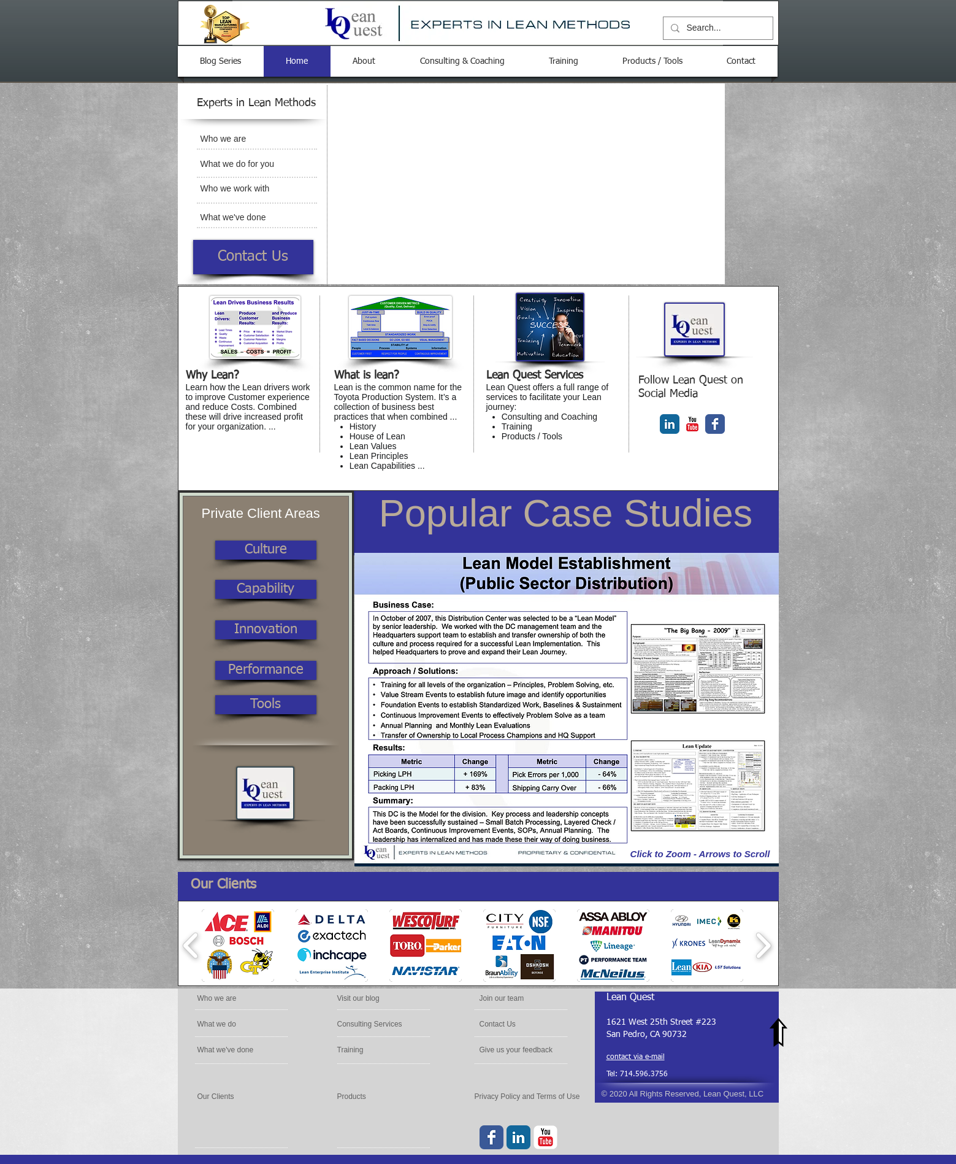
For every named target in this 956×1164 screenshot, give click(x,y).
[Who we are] (247, 139)
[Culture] (265, 550)
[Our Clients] (230, 1096)
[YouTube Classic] (692, 424)
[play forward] (763, 946)
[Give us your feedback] (518, 1050)
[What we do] (232, 1024)
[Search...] (717, 28)
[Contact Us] (253, 257)
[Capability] (265, 589)
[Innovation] (265, 629)
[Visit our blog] (373, 998)
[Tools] (265, 704)
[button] (566, 709)
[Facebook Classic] (715, 424)
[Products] (370, 1096)
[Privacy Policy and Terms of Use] (529, 1096)
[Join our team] (516, 998)
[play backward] (191, 946)
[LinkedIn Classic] (669, 424)
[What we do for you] (247, 164)
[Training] (370, 1050)
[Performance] (265, 670)
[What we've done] (247, 218)
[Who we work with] (247, 189)
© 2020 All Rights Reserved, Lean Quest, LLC (683, 1093)
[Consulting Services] (370, 1024)
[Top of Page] (778, 1032)
